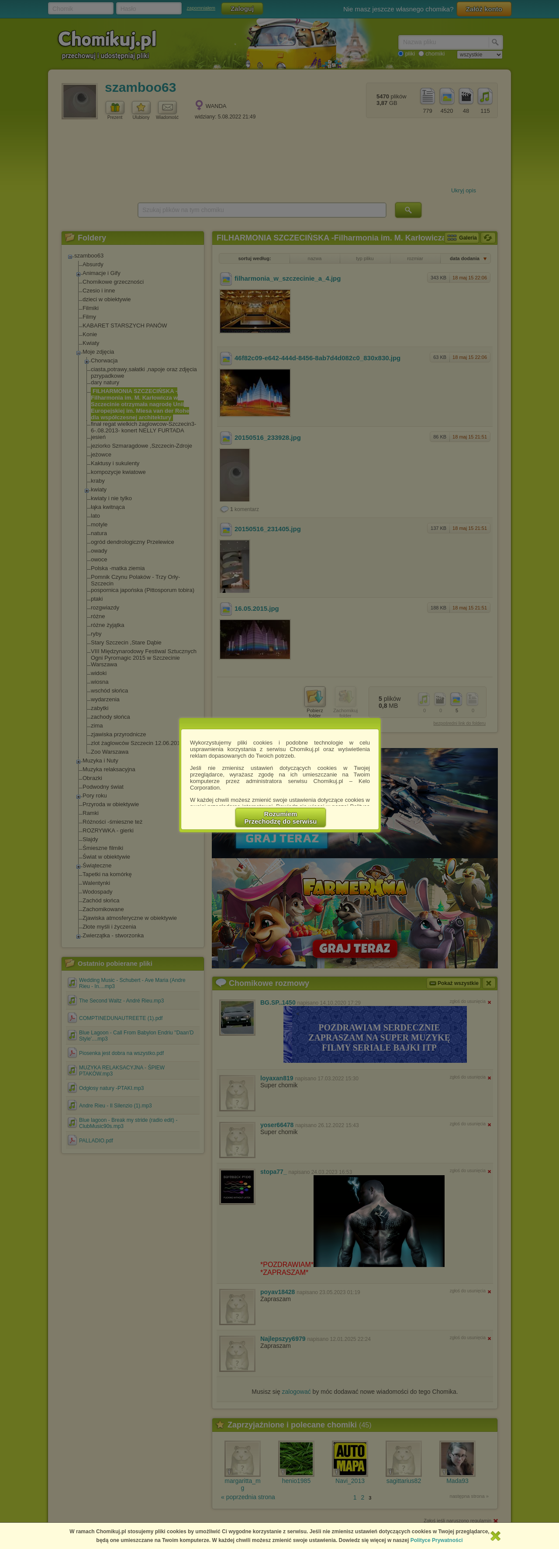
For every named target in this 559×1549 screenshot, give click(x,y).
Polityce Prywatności (437, 1540)
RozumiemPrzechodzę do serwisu (281, 817)
